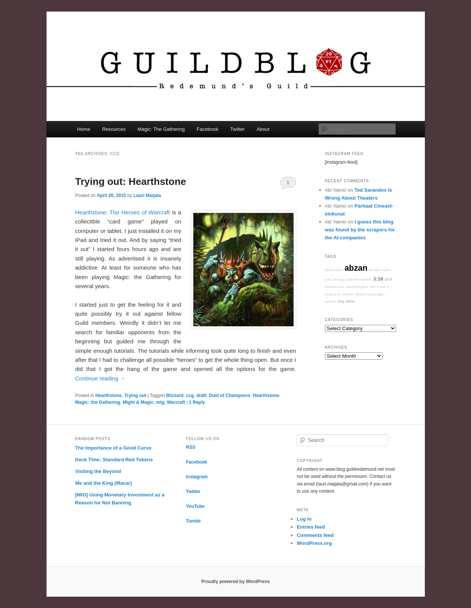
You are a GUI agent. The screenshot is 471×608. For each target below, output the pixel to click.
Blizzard (174, 395)
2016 (388, 279)
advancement (334, 286)
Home (83, 129)
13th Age (338, 279)
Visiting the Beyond (98, 471)
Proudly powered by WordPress (235, 581)
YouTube (195, 506)
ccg (190, 395)
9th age (374, 269)
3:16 (378, 279)
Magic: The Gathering (161, 129)
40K (373, 286)
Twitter (237, 129)
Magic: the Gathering (97, 402)
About (262, 129)
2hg (341, 301)
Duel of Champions (229, 395)
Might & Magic (138, 402)
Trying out (135, 395)
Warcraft (176, 402)
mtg (160, 402)
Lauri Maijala (147, 195)
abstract (331, 301)
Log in (304, 519)
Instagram (196, 476)
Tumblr (193, 521)
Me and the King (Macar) (103, 483)
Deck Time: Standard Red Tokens (114, 459)
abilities (366, 279)
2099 (349, 279)
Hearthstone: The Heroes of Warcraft (122, 212)
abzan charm (334, 269)
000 (356, 279)
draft (201, 395)
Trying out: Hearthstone (130, 181)
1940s (350, 301)
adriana (360, 294)
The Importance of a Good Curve (113, 448)
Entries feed (311, 527)
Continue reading (100, 378)
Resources (114, 129)
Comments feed (315, 535)
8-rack (381, 286)
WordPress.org (314, 543)
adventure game (356, 286)
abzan (356, 268)
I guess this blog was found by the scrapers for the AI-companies (360, 229)
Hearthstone (108, 395)
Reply (197, 402)
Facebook (207, 129)
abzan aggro (376, 294)
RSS (190, 447)
